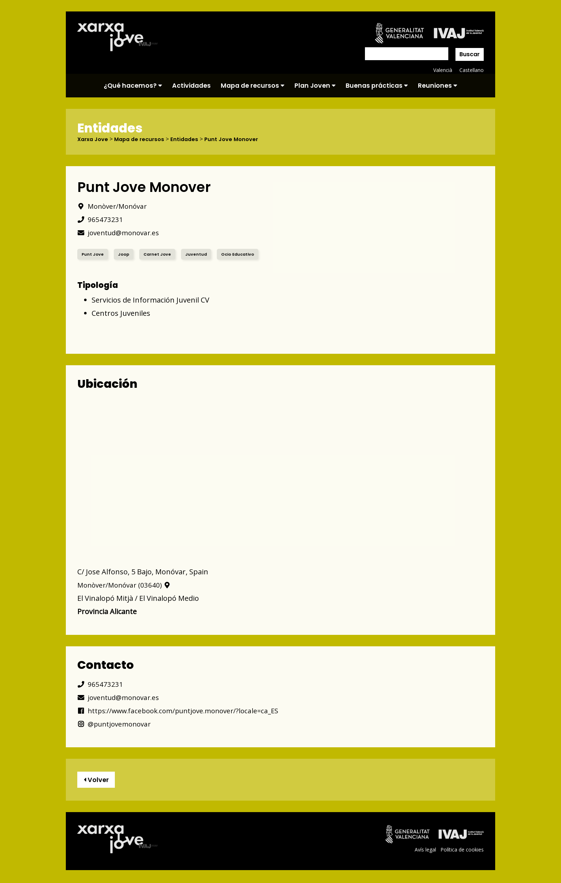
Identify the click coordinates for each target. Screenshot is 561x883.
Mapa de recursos (252, 85)
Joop (124, 254)
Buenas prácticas (377, 85)
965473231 (100, 219)
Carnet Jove (158, 254)
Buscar (469, 54)
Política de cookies (462, 851)
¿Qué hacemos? (133, 85)
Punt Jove (93, 254)
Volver (97, 780)
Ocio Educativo (240, 254)
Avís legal (424, 851)
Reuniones (437, 85)
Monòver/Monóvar (114, 206)
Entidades (190, 139)
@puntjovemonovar (116, 724)
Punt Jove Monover (239, 139)
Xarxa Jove (94, 139)
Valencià (442, 70)
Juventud (198, 254)
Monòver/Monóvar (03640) (126, 585)
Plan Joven (315, 85)
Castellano (471, 70)
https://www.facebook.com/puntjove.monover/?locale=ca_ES (184, 710)
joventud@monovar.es (121, 232)
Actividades (191, 85)
